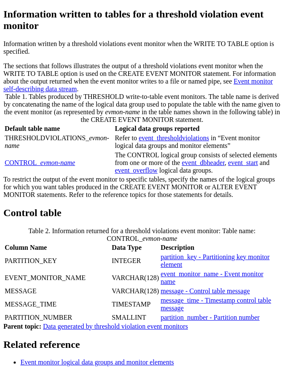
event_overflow (136, 170)
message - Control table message (205, 291)
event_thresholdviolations (174, 138)
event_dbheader (203, 162)
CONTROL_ (40, 162)
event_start (243, 162)
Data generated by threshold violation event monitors (115, 326)
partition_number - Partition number (210, 317)
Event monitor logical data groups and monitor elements (97, 362)
